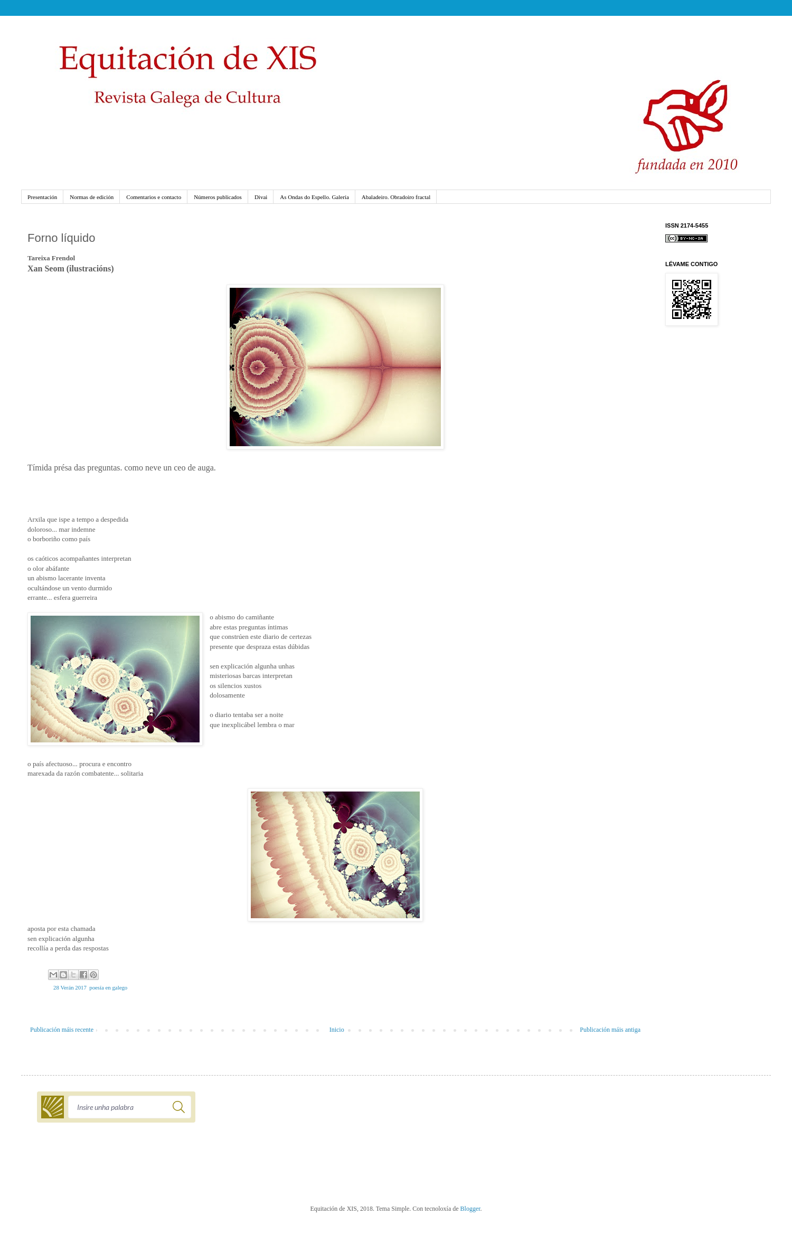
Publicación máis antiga (610, 1029)
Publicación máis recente (61, 1029)
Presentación (42, 197)
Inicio (336, 1029)
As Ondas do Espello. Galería (314, 197)
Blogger (470, 1208)
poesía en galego (108, 987)
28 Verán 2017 (70, 987)
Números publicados (218, 197)
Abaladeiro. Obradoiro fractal (396, 197)
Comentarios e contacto (153, 197)
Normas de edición (92, 197)
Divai (260, 197)
